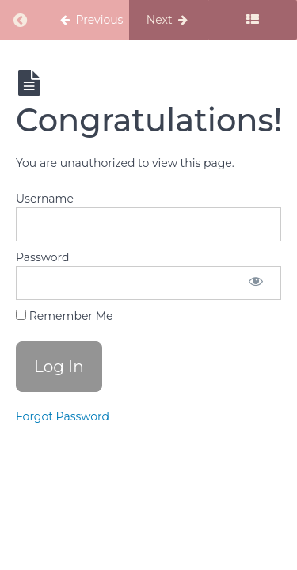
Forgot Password (62, 416)
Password (42, 257)
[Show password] (255, 283)
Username (45, 199)
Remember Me (64, 316)
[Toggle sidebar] (252, 20)
